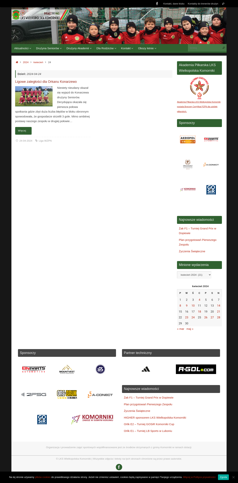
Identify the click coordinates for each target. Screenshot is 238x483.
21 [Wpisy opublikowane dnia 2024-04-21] (218, 311)
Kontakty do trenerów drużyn (203, 3)
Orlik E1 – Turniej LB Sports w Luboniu (148, 430)
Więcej (24, 130)
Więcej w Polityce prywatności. (199, 477)
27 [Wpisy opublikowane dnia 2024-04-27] (212, 317)
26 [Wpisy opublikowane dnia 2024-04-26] (206, 317)
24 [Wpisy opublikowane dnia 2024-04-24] (193, 317)
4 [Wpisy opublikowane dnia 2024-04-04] (199, 300)
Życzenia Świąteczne (192, 251)
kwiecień (38, 62)
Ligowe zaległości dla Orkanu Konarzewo (46, 82)
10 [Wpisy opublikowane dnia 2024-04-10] (193, 305)
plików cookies (43, 477)
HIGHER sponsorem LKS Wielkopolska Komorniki (155, 417)
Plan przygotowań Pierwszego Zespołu (148, 404)
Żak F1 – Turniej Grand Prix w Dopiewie (148, 397)
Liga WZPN (45, 140)
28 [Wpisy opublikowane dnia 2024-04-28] (218, 317)
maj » (190, 328)
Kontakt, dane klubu (173, 3)
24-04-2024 (25, 140)
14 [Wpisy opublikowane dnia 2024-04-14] (218, 305)
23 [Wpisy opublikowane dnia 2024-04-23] (186, 317)
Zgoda (223, 477)
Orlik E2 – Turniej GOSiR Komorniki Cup (149, 424)
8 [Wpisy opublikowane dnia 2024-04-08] (180, 305)
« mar (180, 328)
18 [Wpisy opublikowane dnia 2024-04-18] (199, 311)
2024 (26, 62)
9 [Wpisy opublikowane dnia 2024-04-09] (186, 305)
